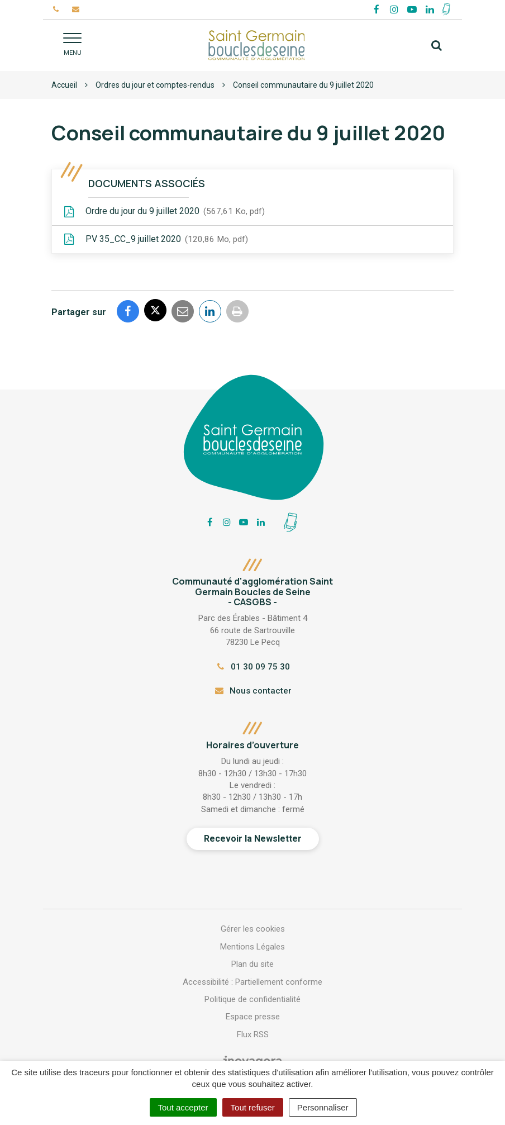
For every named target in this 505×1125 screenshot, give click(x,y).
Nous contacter (252, 691)
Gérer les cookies (253, 929)
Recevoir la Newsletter (253, 838)
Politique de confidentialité (252, 999)
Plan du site (252, 964)
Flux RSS (253, 1034)
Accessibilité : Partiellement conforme (252, 982)
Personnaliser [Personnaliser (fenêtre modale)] (323, 1107)
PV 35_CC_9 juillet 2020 (155, 240)
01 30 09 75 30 (252, 667)
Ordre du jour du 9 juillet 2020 (164, 212)
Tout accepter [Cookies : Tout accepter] (183, 1107)
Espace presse (253, 1017)
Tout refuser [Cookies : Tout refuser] (253, 1107)
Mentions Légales (252, 947)
